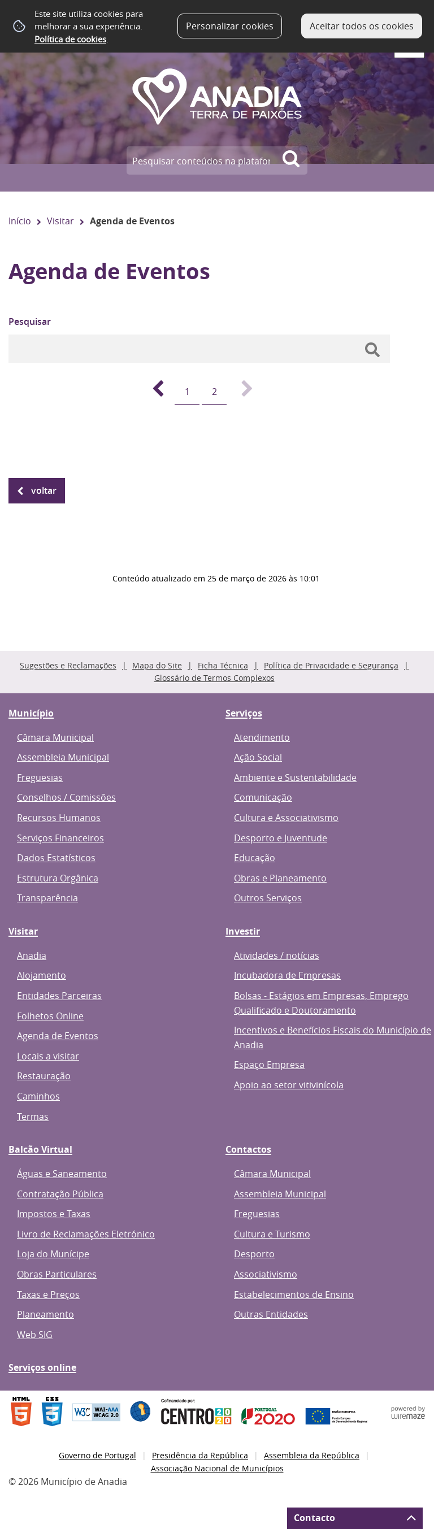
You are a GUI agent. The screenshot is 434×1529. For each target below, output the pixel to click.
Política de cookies (70, 39)
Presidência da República (200, 1455)
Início (19, 221)
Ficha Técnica (223, 665)
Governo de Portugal (97, 1455)
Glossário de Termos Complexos (214, 677)
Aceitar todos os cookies (362, 26)
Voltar (44, 490)
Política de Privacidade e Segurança (331, 665)
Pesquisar (29, 321)
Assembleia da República (311, 1455)
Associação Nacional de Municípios (217, 1468)
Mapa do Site (157, 665)
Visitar (60, 221)
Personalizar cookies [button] (230, 26)
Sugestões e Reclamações (68, 665)
